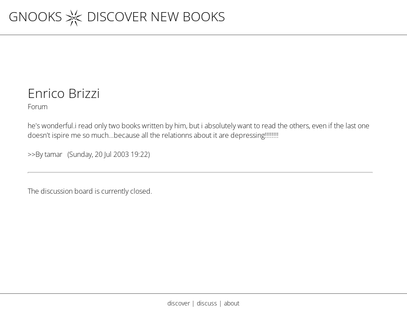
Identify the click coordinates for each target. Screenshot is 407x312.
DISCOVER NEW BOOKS (145, 16)
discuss (207, 303)
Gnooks (35, 16)
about (232, 303)
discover (178, 303)
